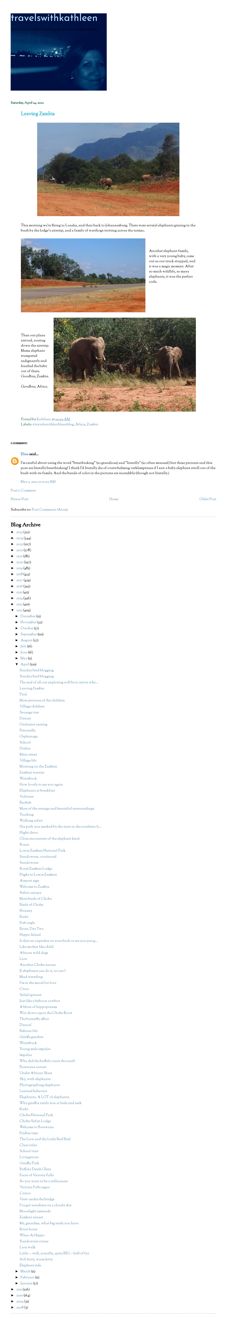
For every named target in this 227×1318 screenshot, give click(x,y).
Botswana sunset (33, 1067)
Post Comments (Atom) (50, 509)
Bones (24, 844)
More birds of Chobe (36, 899)
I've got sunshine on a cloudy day (46, 1205)
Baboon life (29, 1031)
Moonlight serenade (35, 1211)
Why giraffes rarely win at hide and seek (51, 1103)
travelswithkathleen (54, 18)
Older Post (207, 499)
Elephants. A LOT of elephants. (45, 1097)
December (28, 616)
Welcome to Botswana (37, 1127)
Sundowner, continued (38, 856)
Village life (28, 760)
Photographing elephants (40, 1085)
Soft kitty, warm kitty (36, 1259)
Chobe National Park (36, 1115)
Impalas (26, 1055)
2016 (19, 586)
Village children (32, 706)
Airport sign (29, 880)
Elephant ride (30, 1265)
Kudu (24, 917)
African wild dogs (34, 953)
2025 (19, 532)
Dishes (25, 748)
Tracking (27, 814)
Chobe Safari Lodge (35, 1121)
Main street (28, 754)
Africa (80, 424)
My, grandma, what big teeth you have (49, 1223)
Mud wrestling (31, 977)
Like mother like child (37, 947)
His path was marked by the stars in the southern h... (60, 826)
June (24, 652)
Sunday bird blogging (37, 670)
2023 (20, 544)
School (25, 742)
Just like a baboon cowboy (40, 1001)
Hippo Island (30, 935)
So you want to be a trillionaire (44, 1181)
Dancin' (26, 1025)
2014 (19, 598)
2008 (20, 1307)
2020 (20, 562)
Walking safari (31, 820)
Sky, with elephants (35, 1079)
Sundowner (29, 862)
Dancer (25, 718)
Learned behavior (33, 1091)
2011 (19, 1289)
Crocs (24, 989)
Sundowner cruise (34, 1241)
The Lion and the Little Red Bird (45, 1139)
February (27, 1277)
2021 (19, 556)
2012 (19, 610)
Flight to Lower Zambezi (38, 874)
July (23, 646)
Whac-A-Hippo (32, 1235)
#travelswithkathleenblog (53, 424)
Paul (23, 694)
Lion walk (28, 1247)
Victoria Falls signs (35, 1187)
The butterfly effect (34, 1019)
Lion (23, 959)
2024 (20, 538)
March (25, 1271)
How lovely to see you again (41, 784)
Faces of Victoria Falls (37, 1175)
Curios (25, 1193)
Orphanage (29, 736)
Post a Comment (23, 490)
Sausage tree (29, 712)
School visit (29, 1151)
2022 (20, 550)
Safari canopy (30, 893)
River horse (28, 1229)
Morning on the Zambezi (38, 766)
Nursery (26, 911)
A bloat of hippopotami (38, 1007)
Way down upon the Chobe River (46, 1013)
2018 (19, 574)
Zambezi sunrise (32, 772)
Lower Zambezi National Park (43, 850)
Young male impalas (35, 1049)
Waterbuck (28, 778)
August (26, 640)
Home (114, 499)
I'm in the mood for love (38, 983)
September (29, 634)
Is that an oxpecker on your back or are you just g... (59, 941)
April (25, 664)
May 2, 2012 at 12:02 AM (38, 482)
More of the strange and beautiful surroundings (57, 808)
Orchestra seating (33, 724)
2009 (20, 1301)
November (28, 622)
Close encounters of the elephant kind (50, 838)
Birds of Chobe (31, 905)
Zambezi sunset (31, 1217)
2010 (20, 1295)
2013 (19, 604)
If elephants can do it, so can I (43, 971)
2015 (19, 592)
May (24, 658)
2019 (19, 568)
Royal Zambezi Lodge (36, 868)
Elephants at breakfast (37, 790)
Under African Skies (36, 1073)
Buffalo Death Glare (35, 1169)
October (27, 628)
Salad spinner (31, 995)
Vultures (27, 796)
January (26, 1283)
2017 (20, 580)
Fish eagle (27, 923)
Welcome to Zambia (34, 886)
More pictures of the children (42, 700)
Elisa (24, 454)
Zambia (92, 424)
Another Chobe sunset (38, 965)
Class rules (28, 1145)
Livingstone (29, 1157)
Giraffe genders (31, 1037)
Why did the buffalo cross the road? (47, 1061)
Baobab (25, 802)
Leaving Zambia (32, 688)
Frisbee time (29, 1133)
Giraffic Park (29, 1163)
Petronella (28, 730)
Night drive (29, 832)
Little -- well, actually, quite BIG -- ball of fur (54, 1253)
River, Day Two (32, 929)
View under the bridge (37, 1199)
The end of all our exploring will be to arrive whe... (59, 682)
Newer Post (19, 499)
